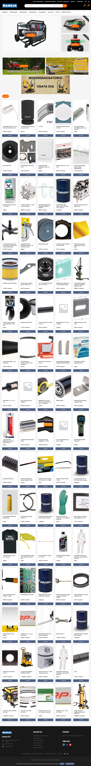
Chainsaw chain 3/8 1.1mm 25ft (62, 166)
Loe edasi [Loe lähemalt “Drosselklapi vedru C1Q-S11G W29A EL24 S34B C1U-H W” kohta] (10, 135)
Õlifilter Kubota (59, 400)
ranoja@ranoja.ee (9, 746)
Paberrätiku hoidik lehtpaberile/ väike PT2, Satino (44, 167)
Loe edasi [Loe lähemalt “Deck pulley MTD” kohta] (10, 174)
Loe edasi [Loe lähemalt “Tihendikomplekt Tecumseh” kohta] (28, 603)
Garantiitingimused (37, 743)
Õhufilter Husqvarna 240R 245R (80, 323)
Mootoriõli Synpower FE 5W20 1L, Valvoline (63, 556)
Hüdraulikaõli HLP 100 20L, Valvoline (62, 323)
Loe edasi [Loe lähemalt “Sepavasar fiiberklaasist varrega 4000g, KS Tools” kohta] (28, 486)
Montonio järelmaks (37, 745)
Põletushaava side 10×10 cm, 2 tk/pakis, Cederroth (45, 711)
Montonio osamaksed (38, 747)
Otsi (65, 5)
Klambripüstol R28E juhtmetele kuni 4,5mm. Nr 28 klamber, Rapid (27, 245)
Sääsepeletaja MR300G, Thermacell (79, 440)
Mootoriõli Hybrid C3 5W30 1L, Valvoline (9, 205)
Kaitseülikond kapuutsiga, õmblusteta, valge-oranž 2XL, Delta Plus (81, 557)
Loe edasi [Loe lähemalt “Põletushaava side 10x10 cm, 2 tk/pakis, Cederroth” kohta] (45, 719)
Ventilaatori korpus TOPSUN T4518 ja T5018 (62, 244)
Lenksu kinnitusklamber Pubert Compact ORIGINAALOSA (79, 167)
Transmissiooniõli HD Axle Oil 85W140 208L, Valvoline (45, 517)
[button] (4, 33)
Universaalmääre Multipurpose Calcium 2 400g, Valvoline (8, 441)
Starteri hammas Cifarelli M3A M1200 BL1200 (26, 283)
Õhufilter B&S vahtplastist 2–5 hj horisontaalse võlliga (63, 283)
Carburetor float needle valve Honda (27, 440)
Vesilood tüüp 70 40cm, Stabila (8, 634)
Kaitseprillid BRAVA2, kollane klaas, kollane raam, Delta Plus (27, 557)
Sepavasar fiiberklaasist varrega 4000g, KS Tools (26, 479)
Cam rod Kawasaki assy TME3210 (26, 401)
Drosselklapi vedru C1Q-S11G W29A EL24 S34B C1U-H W (10, 127)
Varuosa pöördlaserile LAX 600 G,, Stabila (62, 440)
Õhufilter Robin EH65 (43, 244)
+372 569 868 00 (9, 744)
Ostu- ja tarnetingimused (38, 740)
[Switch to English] (86, 2)
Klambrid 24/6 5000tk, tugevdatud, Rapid (79, 362)
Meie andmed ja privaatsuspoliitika (41, 736)
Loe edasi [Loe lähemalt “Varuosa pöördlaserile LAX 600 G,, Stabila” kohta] (63, 448)
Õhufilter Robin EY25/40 (26, 322)
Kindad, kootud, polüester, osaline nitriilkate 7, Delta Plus (9, 324)
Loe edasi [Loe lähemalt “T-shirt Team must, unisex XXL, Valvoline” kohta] (10, 564)
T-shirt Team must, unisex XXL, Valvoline (9, 556)
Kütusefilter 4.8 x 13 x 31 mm (9, 401)
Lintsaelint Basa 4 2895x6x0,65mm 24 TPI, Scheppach (27, 363)
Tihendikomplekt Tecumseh (27, 594)
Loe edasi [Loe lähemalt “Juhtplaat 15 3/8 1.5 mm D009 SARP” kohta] (28, 641)
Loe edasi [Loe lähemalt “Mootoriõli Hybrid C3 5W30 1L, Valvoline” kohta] (10, 214)
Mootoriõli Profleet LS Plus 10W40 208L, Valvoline (45, 595)
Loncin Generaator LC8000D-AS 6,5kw (10, 711)
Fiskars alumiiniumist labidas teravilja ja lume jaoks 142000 (63, 596)
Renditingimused (37, 738)
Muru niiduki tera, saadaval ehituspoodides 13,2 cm (80, 517)
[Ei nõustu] (89, 764)
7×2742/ (41, 126)
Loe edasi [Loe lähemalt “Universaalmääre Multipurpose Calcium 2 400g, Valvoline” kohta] (10, 448)
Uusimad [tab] (6, 96)
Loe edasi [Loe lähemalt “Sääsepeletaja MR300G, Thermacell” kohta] (81, 448)
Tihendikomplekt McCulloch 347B (27, 166)
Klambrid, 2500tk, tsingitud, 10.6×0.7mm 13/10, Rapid (45, 479)
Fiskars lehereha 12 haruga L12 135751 (45, 556)
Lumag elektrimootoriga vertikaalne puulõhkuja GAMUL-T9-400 (79, 284)
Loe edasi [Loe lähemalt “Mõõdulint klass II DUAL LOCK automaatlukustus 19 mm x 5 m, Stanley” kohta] (45, 409)
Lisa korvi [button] (28, 135)
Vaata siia (75, 44)
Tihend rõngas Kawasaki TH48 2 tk (26, 517)
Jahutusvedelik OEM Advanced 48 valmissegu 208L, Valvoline (62, 206)
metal (75, 671)
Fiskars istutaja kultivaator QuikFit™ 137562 (9, 595)
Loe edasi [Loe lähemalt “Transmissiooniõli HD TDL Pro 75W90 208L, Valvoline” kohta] (81, 486)
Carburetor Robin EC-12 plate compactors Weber (27, 205)
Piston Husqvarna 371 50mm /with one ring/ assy (45, 672)
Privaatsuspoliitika (70, 763)
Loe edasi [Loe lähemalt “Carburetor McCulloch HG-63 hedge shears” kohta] (81, 214)
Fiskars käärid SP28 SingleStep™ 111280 (44, 440)
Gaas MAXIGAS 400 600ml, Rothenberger (9, 517)
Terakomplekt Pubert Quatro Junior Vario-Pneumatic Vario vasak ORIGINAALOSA (10, 245)
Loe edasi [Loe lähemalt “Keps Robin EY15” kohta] (63, 641)
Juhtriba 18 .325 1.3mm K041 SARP (62, 711)
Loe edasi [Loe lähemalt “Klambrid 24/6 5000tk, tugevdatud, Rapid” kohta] (81, 370)
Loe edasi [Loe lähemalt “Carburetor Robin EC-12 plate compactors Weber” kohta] (28, 214)
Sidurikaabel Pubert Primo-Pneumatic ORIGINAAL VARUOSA (45, 206)
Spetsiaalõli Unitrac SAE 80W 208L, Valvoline (81, 634)
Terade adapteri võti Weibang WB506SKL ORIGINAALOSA (63, 362)
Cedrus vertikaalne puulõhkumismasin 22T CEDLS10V (79, 712)
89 (58, 760)
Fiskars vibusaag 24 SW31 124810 (62, 479)
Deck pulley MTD (7, 165)
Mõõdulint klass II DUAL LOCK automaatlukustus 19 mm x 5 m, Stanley (45, 402)
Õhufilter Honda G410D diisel (10, 283)
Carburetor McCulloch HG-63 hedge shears (81, 205)
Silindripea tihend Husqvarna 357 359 (63, 127)
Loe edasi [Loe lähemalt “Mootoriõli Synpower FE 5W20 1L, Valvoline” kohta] (63, 564)
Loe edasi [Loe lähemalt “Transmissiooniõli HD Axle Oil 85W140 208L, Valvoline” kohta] (45, 525)
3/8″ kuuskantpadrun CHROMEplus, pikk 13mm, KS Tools (80, 128)
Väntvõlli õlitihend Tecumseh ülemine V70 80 (81, 595)
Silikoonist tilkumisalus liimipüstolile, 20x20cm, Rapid (79, 245)
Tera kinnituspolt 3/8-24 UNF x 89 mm (45, 323)
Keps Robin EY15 (60, 634)
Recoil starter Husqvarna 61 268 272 (45, 362)
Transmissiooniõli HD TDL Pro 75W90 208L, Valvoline (80, 479)
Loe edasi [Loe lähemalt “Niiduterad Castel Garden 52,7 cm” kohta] (10, 680)
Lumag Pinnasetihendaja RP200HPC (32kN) (26, 672)
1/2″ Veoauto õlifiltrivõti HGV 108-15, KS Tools (45, 283)
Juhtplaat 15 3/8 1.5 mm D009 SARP (26, 634)
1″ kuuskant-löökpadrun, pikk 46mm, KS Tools (27, 127)
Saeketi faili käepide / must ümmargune (9, 362)
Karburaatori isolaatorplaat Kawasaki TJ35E (80, 401)
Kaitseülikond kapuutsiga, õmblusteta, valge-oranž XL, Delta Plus (62, 673)
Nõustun (62, 763)
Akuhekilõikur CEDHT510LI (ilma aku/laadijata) (45, 634)
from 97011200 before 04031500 (26, 711)
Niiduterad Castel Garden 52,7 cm (9, 672)
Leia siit (75, 26)
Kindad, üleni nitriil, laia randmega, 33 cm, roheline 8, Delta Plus (63, 518)
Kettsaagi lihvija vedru (8, 478)
